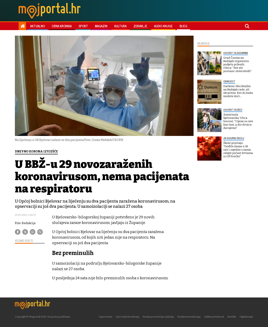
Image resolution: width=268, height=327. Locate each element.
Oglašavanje (246, 316)
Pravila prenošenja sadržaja (158, 316)
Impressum (105, 316)
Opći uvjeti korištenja (127, 316)
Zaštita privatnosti (214, 316)
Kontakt (231, 316)
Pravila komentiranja (188, 316)
